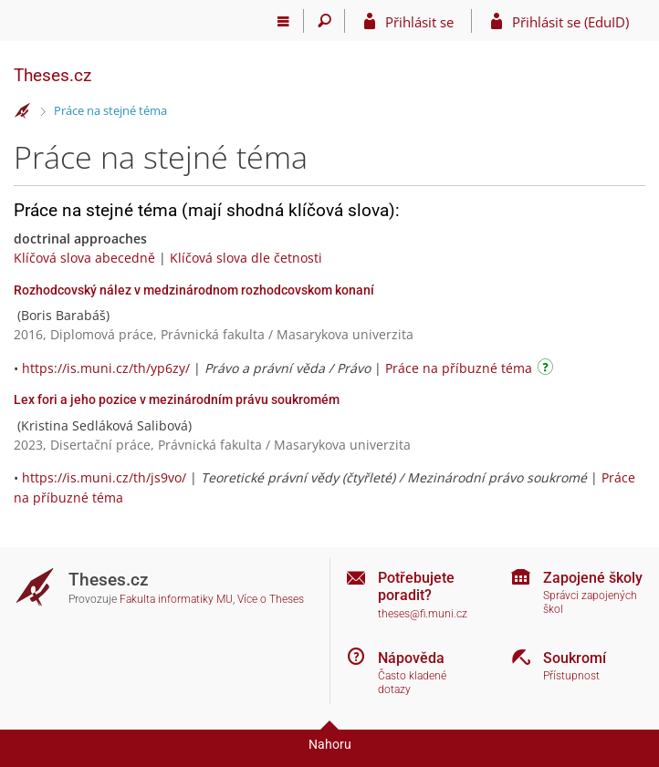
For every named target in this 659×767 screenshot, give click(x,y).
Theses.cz (52, 75)
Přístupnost (571, 675)
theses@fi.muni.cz (422, 613)
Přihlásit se (419, 22)
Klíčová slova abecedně (84, 257)
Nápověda (411, 658)
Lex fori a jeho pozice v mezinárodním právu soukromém (177, 399)
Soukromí (574, 658)
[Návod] (548, 370)
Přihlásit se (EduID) (570, 22)
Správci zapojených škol (590, 602)
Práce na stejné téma (110, 110)
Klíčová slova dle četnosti (246, 257)
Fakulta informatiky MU (176, 599)
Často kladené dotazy (412, 682)
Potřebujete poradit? (416, 586)
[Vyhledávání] (324, 21)
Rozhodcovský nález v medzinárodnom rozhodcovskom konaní (194, 290)
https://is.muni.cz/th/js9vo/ (104, 477)
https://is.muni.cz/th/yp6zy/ (106, 368)
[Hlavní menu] (283, 21)
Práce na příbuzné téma (458, 368)
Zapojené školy (593, 577)
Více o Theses (270, 599)
